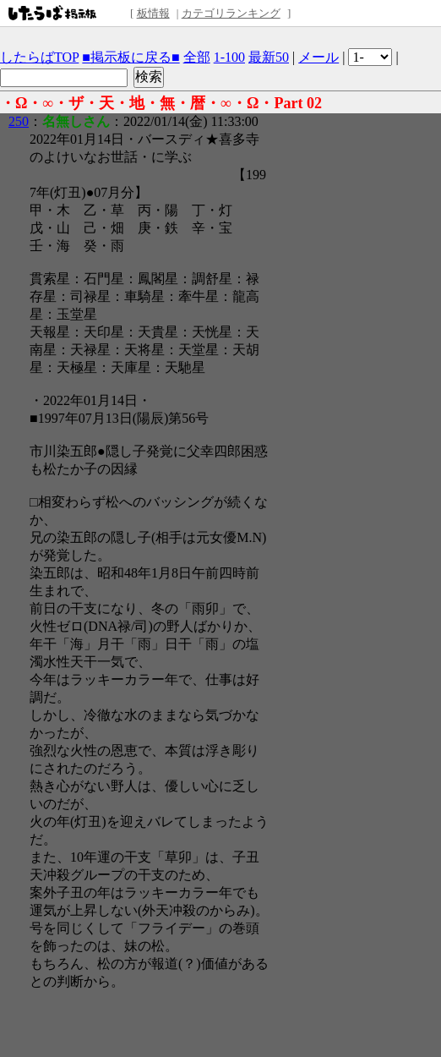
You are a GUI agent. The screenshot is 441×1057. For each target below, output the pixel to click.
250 (18, 121)
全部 (196, 57)
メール (318, 57)
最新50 (268, 57)
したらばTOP (39, 57)
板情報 (153, 13)
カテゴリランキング (231, 13)
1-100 (229, 57)
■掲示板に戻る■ (130, 57)
